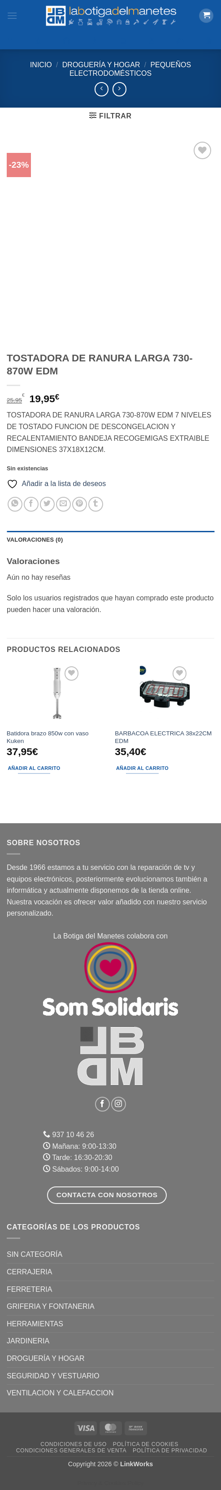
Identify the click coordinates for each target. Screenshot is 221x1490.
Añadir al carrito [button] (34, 768)
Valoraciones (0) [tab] (35, 539)
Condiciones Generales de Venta (71, 1450)
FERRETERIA (29, 1289)
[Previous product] (119, 89)
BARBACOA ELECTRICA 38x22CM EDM (163, 737)
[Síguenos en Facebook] (102, 1104)
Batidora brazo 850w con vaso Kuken (48, 737)
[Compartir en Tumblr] (95, 504)
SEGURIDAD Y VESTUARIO (53, 1376)
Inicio (41, 65)
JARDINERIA (28, 1341)
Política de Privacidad (170, 1450)
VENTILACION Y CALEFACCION (60, 1393)
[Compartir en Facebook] (31, 504)
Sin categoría (34, 1254)
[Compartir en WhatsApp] (15, 504)
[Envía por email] (63, 504)
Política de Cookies (145, 1444)
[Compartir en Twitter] (47, 504)
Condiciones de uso (73, 1444)
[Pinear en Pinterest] (79, 504)
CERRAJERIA (29, 1272)
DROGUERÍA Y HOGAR (101, 65)
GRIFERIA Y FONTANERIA (51, 1306)
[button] (12, 15)
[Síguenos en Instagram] (118, 1104)
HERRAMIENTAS (35, 1324)
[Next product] (101, 89)
